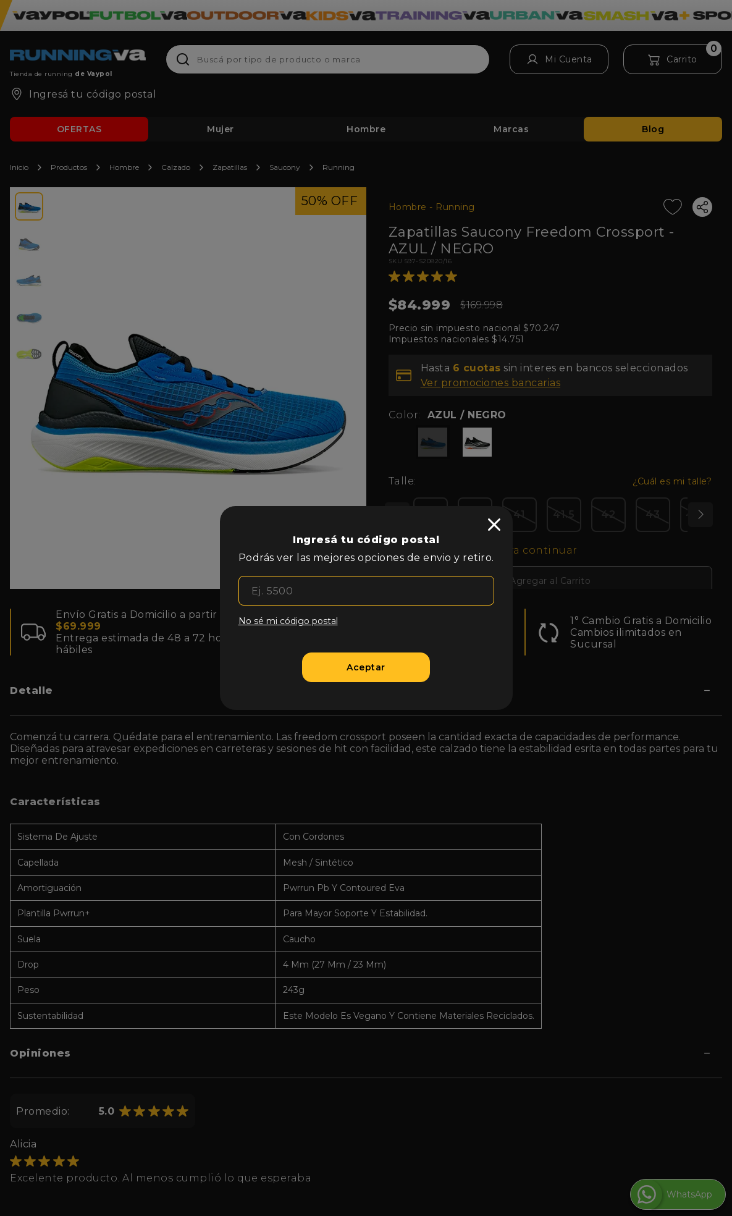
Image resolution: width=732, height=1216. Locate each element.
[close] (494, 524)
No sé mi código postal (288, 621)
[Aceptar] (366, 667)
